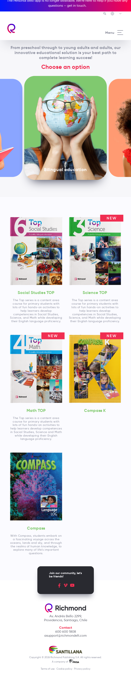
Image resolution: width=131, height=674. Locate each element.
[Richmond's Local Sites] (116, 14)
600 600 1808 (65, 632)
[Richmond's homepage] (36, 28)
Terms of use (48, 668)
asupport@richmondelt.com (65, 635)
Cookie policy (64, 668)
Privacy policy (82, 668)
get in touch (76, 6)
